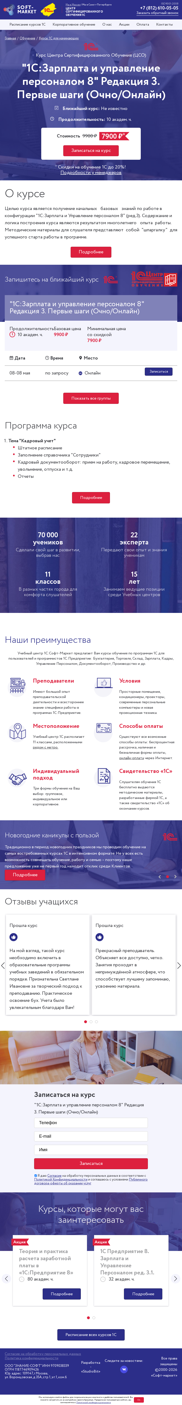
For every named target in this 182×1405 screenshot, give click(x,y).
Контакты (164, 25)
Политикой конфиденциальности (93, 1402)
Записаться (159, 371)
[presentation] (159, 877)
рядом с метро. (45, 747)
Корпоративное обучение (74, 25)
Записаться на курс (91, 150)
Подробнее (91, 252)
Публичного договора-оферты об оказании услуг (91, 1181)
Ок (138, 1399)
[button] (167, 877)
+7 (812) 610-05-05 (159, 8)
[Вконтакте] (124, 1369)
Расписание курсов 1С (27, 25)
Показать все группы (91, 398)
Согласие (54, 1176)
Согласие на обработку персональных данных (43, 1354)
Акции (124, 25)
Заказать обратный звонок (157, 13)
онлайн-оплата (131, 758)
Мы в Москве (73, 5)
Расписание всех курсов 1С (91, 1335)
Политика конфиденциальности (31, 1358)
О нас (107, 25)
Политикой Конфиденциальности (60, 1179)
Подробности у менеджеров (91, 172)
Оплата (142, 25)
